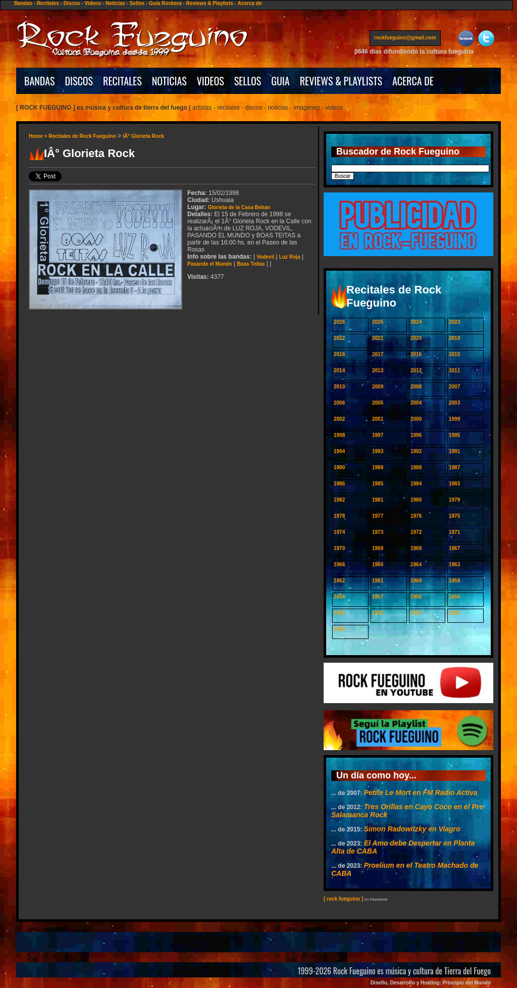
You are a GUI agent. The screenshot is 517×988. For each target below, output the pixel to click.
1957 (377, 597)
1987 (454, 467)
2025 (377, 322)
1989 (377, 467)
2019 (454, 338)
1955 (454, 597)
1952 (416, 613)
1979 (454, 500)
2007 (454, 386)
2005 (377, 403)
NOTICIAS (169, 80)
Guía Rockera (165, 3)
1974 (339, 532)
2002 (339, 419)
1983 (454, 483)
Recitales (48, 3)
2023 (454, 322)
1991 (454, 451)
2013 (377, 370)
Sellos (137, 3)
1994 (339, 451)
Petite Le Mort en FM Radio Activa (421, 792)
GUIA (280, 80)
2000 (416, 419)
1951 (454, 613)
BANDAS (39, 80)
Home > (38, 136)
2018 (339, 354)
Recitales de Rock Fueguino (82, 136)
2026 (339, 322)
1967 (454, 548)
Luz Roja (289, 257)
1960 (416, 580)
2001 (377, 419)
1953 (377, 613)
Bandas (23, 3)
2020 (416, 338)
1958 (339, 597)
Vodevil (265, 257)
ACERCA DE (413, 80)
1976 (416, 516)
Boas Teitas (251, 264)
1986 (339, 483)
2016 (416, 354)
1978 (339, 516)
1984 (416, 483)
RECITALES (122, 80)
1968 (416, 548)
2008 (416, 386)
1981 (377, 500)
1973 (377, 532)
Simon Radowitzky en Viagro (412, 829)
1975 (454, 516)
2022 (339, 338)
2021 (377, 338)
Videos (92, 3)
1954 (339, 613)
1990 (339, 467)
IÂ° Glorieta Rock (143, 136)
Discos (72, 3)
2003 (454, 403)
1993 (377, 451)
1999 (454, 419)
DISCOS (79, 80)
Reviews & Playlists (209, 3)
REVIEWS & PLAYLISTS (341, 80)
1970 (339, 548)
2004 (416, 403)
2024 (416, 322)
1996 (416, 435)
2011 (454, 370)
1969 (377, 548)
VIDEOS (210, 80)
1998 (339, 435)
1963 (454, 564)
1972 (416, 532)
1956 (416, 597)
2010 (339, 386)
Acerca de (250, 3)
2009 (377, 386)
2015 (454, 354)
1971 (454, 532)
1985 (377, 483)
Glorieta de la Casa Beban (239, 207)
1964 (416, 564)
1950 (339, 629)
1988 (416, 467)
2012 (416, 370)
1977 (377, 516)
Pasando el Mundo (209, 264)
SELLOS (248, 80)
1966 (339, 564)
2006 (339, 403)
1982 (339, 500)
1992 (416, 451)
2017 (377, 354)
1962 (339, 580)
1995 (454, 435)
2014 (339, 370)
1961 (377, 580)
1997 (377, 435)
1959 (454, 580)
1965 (377, 564)
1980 (416, 500)
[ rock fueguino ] (343, 899)
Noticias (115, 3)
